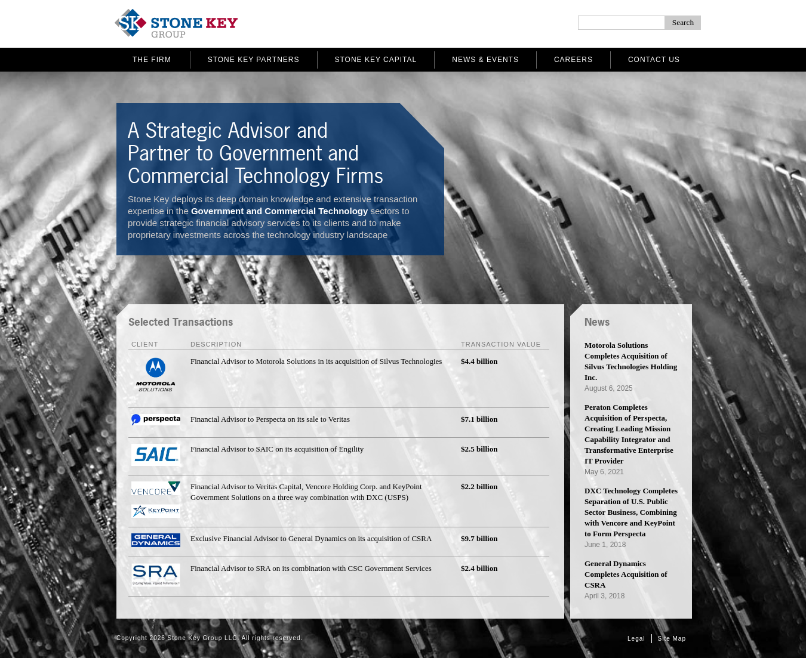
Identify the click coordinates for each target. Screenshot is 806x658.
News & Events (485, 59)
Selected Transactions (180, 322)
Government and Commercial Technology (279, 211)
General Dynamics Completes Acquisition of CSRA (625, 574)
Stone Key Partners (254, 59)
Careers (573, 59)
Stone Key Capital (376, 59)
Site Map (672, 638)
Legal (636, 638)
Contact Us (654, 59)
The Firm (152, 59)
